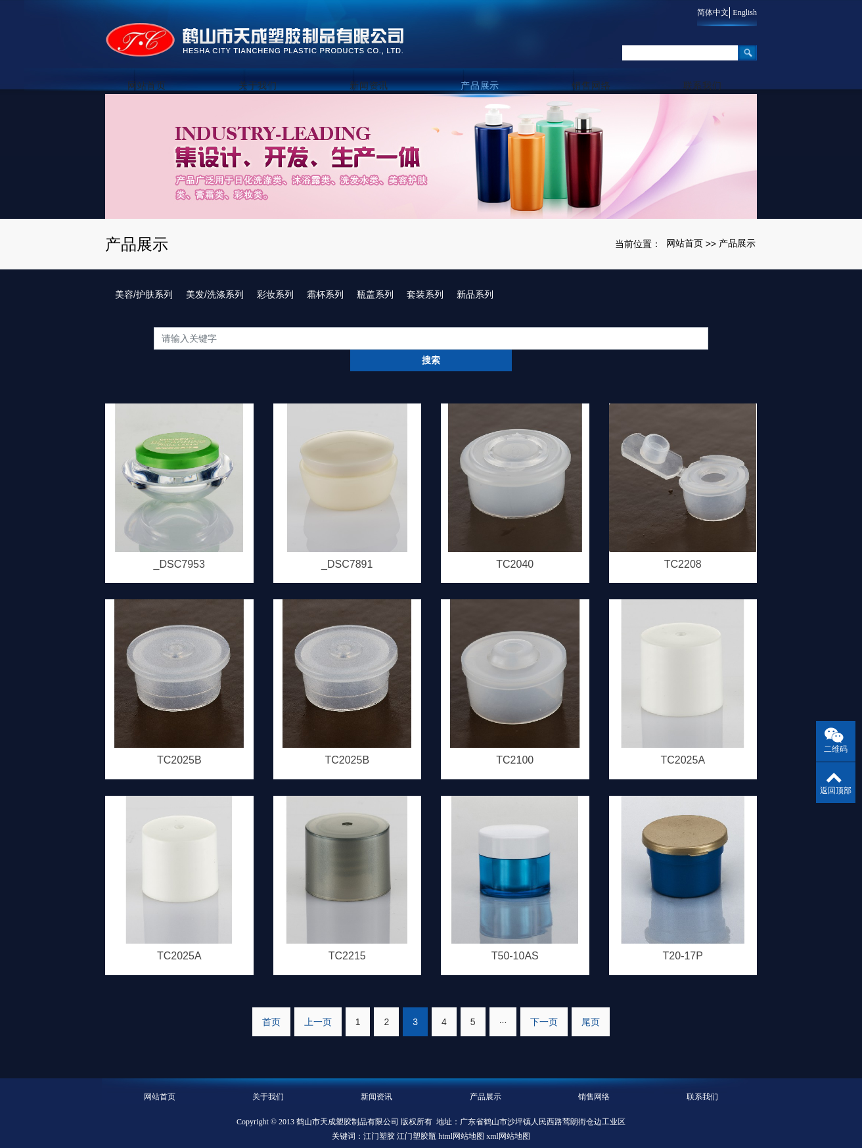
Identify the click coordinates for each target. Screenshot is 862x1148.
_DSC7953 (179, 541)
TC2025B (179, 739)
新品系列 (475, 294)
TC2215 (347, 935)
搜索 (708, 338)
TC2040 (514, 541)
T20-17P (683, 935)
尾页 (590, 1002)
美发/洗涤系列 (215, 294)
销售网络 (594, 66)
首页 (271, 1002)
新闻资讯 (376, 66)
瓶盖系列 (375, 294)
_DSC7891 (347, 541)
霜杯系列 (325, 294)
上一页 (318, 1002)
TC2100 (514, 739)
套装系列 (425, 294)
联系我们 (702, 66)
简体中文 (707, 12)
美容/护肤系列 (144, 294)
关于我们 (268, 66)
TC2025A (682, 739)
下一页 (544, 1002)
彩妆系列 (275, 294)
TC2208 (683, 541)
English (745, 12)
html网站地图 (461, 1116)
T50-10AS (515, 935)
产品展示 (485, 66)
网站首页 (159, 66)
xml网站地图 (508, 1116)
